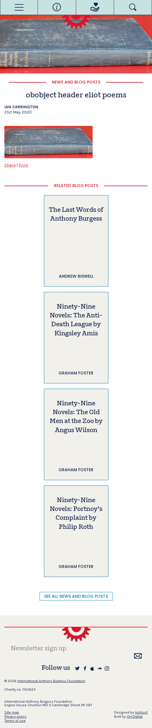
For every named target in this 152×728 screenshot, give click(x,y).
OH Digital (135, 716)
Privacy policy (15, 716)
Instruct (141, 712)
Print (23, 165)
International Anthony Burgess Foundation (51, 681)
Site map (11, 712)
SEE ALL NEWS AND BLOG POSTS (76, 596)
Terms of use (15, 721)
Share (10, 165)
